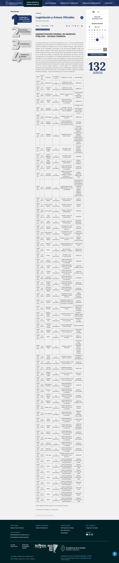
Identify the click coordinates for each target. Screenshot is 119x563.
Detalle (52, 25)
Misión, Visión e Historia (17, 528)
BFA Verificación (65, 530)
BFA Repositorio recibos (67, 528)
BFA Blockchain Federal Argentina (19, 537)
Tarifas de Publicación (42, 528)
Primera (37, 25)
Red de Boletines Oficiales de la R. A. (20, 535)
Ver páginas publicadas (42, 29)
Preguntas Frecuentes (92, 3)
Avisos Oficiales (44, 25)
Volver (38, 13)
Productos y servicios (69, 3)
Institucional (50, 3)
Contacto (108, 3)
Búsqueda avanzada (97, 54)
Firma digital (64, 533)
